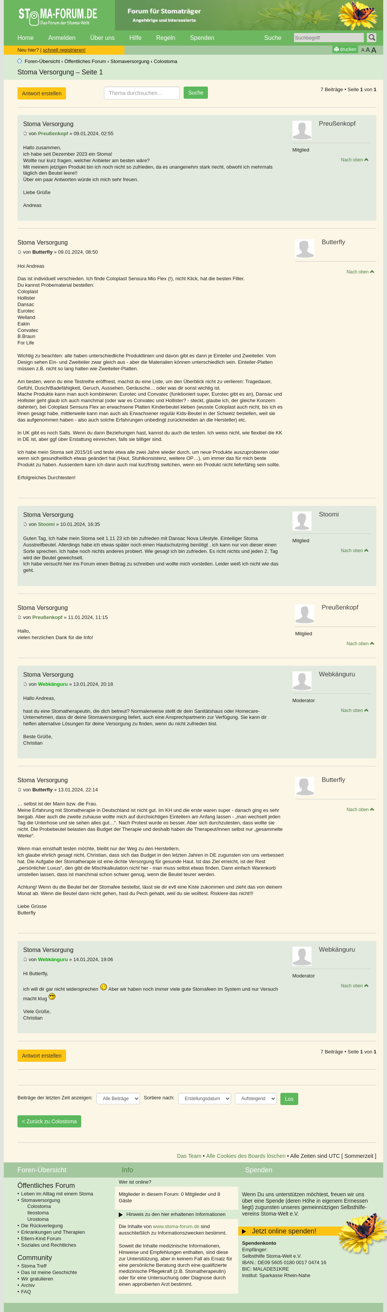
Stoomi (46, 524)
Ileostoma (38, 1213)
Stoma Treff (34, 1266)
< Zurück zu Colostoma (49, 1121)
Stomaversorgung (129, 61)
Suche (272, 38)
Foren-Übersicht (42, 61)
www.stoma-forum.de (176, 1226)
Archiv (28, 1285)
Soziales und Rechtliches (48, 1245)
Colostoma (165, 61)
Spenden (202, 38)
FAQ (26, 1292)
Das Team (189, 1156)
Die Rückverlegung (42, 1225)
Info (127, 1170)
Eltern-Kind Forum (41, 1238)
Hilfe (135, 38)
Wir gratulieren (37, 1279)
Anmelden (62, 38)
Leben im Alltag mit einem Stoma (57, 1194)
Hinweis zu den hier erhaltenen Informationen (176, 1214)
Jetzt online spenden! (284, 1231)
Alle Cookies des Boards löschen (246, 1156)
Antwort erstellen (41, 93)
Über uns (102, 38)
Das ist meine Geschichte (49, 1272)
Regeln (165, 38)
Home (25, 38)
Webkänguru (53, 684)
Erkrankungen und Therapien (53, 1232)
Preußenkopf (53, 133)
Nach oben (355, 160)
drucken (345, 49)
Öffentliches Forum (85, 61)
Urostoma (38, 1219)
